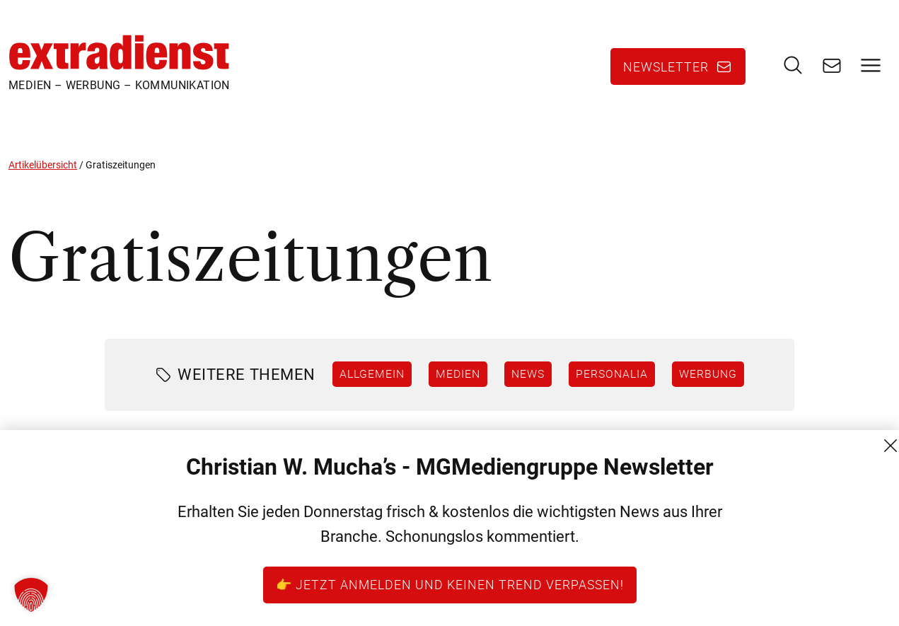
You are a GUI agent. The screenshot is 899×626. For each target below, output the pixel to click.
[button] (31, 595)
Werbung (708, 373)
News (528, 373)
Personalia (612, 373)
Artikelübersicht (42, 164)
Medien (458, 373)
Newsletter (666, 66)
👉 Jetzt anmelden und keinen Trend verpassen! (450, 584)
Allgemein (372, 373)
